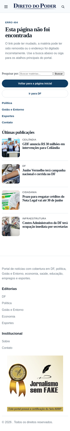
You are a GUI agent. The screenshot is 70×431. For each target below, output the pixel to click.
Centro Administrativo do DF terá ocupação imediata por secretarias (45, 224)
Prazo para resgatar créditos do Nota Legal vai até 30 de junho (43, 198)
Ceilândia (29, 139)
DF (24, 166)
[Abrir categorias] (6, 7)
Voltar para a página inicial (35, 83)
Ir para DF (35, 93)
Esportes (8, 116)
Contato (7, 122)
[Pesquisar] (63, 7)
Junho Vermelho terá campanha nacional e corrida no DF (43, 172)
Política (7, 103)
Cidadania (29, 192)
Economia (8, 316)
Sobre (6, 341)
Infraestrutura (34, 218)
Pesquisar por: (10, 73)
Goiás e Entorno (13, 109)
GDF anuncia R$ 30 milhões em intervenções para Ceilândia (43, 146)
